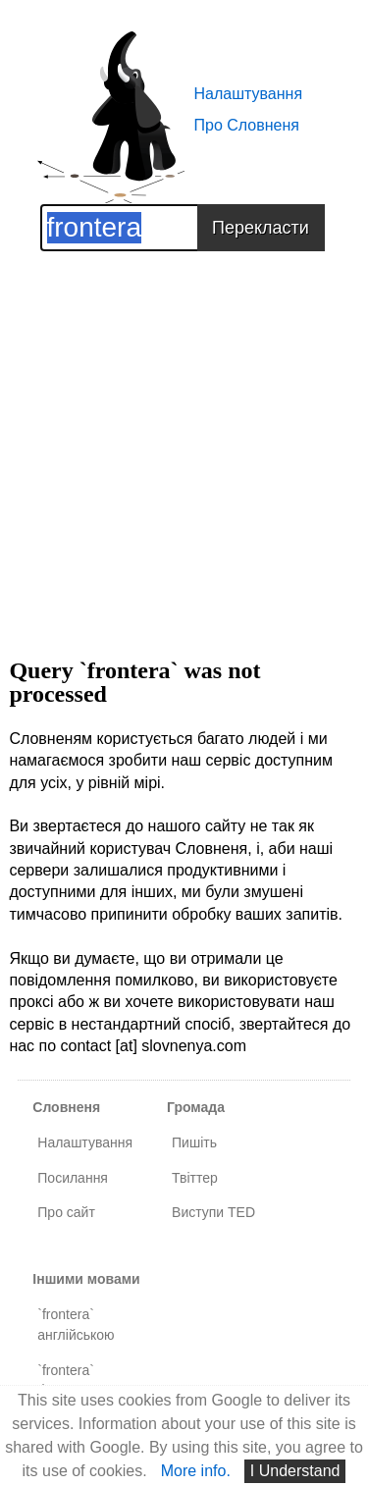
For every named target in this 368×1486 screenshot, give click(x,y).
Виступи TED (213, 1212)
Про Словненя (246, 125)
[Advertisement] (184, 435)
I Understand (295, 1470)
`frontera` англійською (75, 1324)
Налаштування (248, 93)
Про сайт (66, 1212)
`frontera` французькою (80, 1380)
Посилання (72, 1178)
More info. (196, 1470)
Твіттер (195, 1178)
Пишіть (194, 1142)
